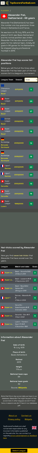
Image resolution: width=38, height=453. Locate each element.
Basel (3, 94)
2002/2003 (18, 184)
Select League (19, 450)
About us (13, 416)
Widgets (28, 420)
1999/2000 (19, 204)
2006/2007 (18, 156)
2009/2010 (18, 121)
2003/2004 (19, 175)
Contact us (26, 416)
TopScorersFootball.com (22, 2)
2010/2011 (19, 111)
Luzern (3, 206)
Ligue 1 (7, 299)
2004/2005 (18, 167)
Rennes (8, 168)
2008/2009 (18, 143)
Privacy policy (14, 420)
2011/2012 (19, 89)
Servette (4, 186)
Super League (10, 274)
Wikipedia (22, 388)
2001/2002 (18, 194)
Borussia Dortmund (5, 146)
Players (5, 11)
